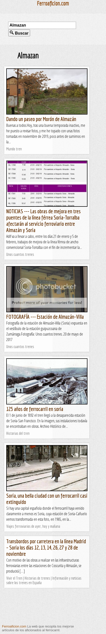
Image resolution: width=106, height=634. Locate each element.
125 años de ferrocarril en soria (34, 409)
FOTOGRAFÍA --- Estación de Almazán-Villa (45, 316)
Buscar (19, 33)
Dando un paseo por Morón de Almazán (41, 119)
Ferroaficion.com (14, 626)
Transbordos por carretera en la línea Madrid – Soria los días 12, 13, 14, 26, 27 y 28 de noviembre (46, 547)
